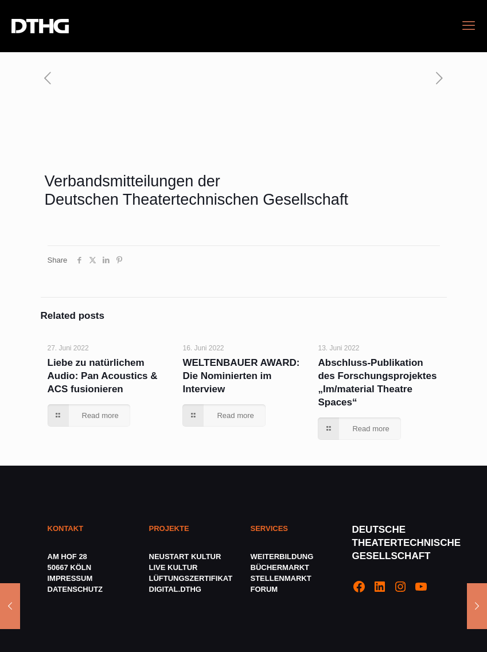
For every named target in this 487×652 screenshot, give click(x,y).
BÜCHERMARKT (280, 567)
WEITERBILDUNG (282, 556)
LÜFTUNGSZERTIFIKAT (191, 578)
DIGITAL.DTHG (175, 589)
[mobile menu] (468, 26)
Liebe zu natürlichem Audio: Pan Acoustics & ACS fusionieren (103, 376)
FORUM (264, 589)
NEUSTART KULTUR (185, 556)
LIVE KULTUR (173, 567)
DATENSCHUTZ (76, 589)
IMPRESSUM (70, 578)
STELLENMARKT (281, 578)
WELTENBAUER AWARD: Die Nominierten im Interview (240, 376)
